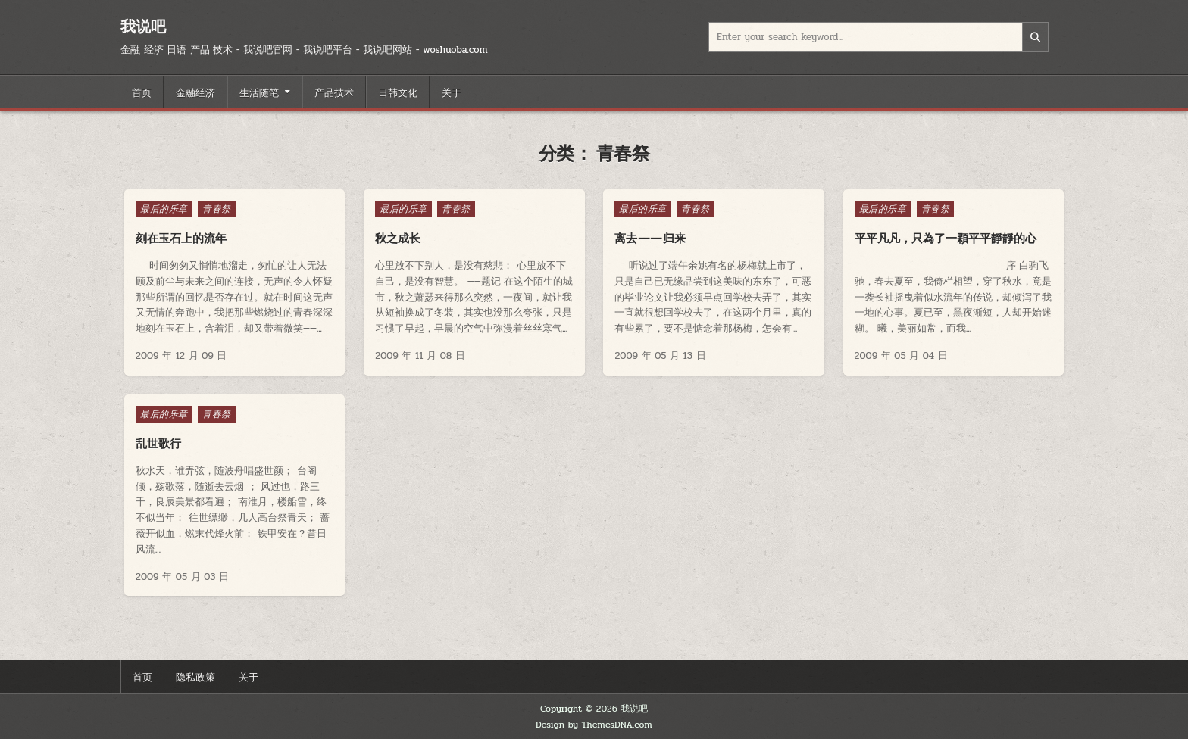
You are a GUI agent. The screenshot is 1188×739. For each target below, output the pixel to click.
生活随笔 (259, 91)
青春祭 (216, 209)
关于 (451, 91)
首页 (142, 91)
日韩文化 (397, 91)
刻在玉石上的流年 (181, 238)
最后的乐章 (164, 209)
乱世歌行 (158, 443)
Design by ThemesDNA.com (594, 724)
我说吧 (143, 26)
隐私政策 (195, 676)
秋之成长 (397, 238)
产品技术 (334, 91)
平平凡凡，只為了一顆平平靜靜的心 (945, 238)
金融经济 (195, 91)
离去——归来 (650, 238)
